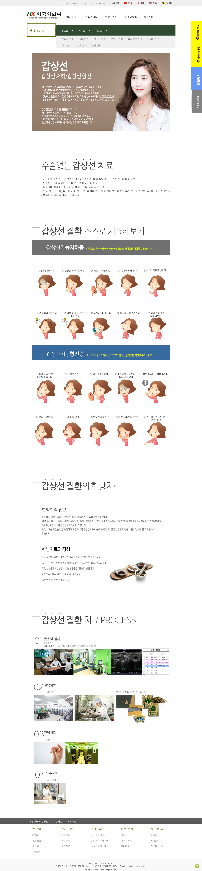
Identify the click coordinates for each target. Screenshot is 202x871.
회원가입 (76, 3)
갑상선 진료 (100, 39)
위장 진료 (67, 45)
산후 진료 (84, 39)
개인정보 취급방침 (38, 821)
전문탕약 (125, 835)
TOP (197, 866)
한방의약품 (131, 17)
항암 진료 (96, 45)
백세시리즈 (126, 840)
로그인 (66, 3)
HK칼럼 (35, 846)
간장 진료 (81, 45)
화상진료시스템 (98, 846)
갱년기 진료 (153, 39)
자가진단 (155, 840)
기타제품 (125, 846)
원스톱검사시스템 (100, 835)
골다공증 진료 (135, 39)
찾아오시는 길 (101, 3)
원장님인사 (37, 835)
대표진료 (100, 30)
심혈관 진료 (68, 39)
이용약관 (57, 821)
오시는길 (71, 821)
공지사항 (88, 3)
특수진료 (83, 30)
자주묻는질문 (157, 846)
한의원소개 (72, 17)
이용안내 (36, 851)
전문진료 (66, 30)
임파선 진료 (117, 39)
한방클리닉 (91, 17)
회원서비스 (150, 17)
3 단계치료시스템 (99, 840)
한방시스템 (111, 17)
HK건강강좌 (37, 840)
